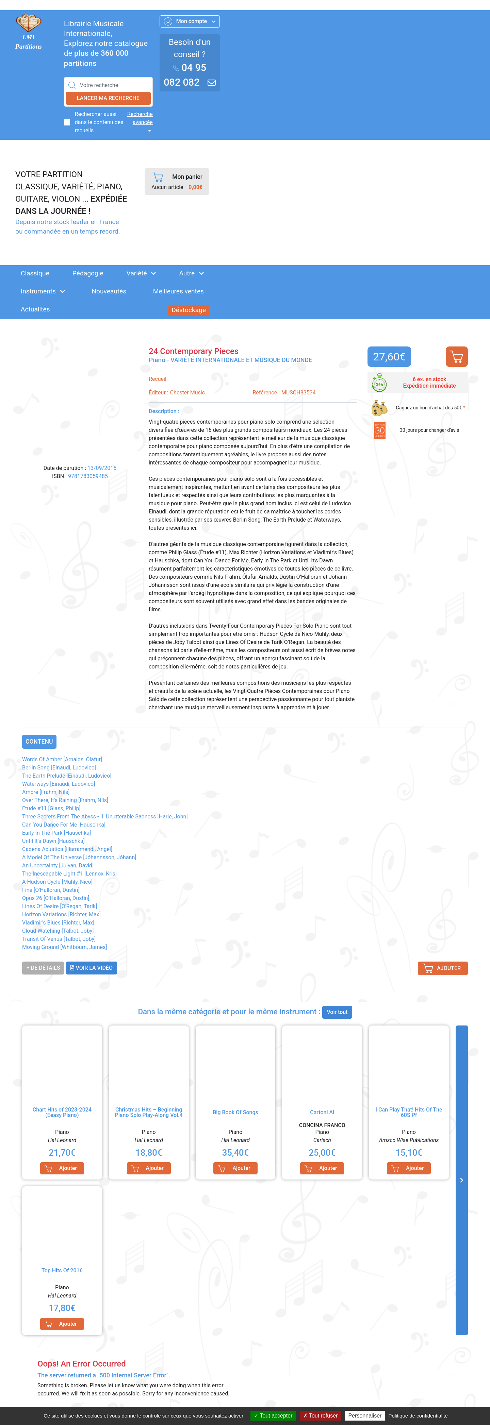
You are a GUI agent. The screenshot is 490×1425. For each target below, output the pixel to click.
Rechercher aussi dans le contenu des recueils (99, 122)
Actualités (35, 309)
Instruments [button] (43, 291)
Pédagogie (87, 273)
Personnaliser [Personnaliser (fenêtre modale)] (365, 1416)
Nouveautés (109, 291)
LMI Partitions (28, 41)
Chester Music (187, 392)
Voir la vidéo (91, 968)
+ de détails (43, 968)
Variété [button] (141, 273)
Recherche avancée (140, 118)
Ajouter (456, 356)
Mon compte (189, 21)
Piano (158, 360)
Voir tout (337, 1012)
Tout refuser (320, 1416)
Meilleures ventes (178, 291)
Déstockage (189, 310)
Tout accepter (273, 1416)
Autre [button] (191, 273)
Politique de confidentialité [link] (418, 1416)
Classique (35, 273)
